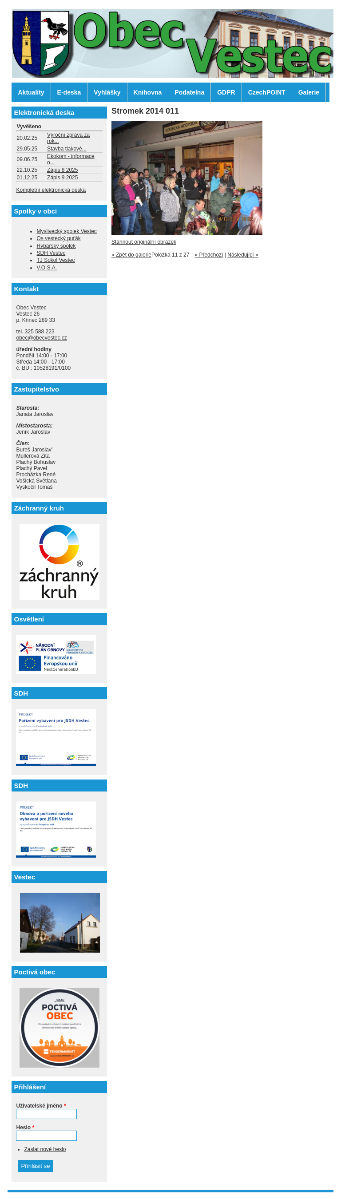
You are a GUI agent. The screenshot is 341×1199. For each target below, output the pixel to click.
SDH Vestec (50, 253)
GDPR (226, 92)
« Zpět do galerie (131, 255)
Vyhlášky (107, 92)
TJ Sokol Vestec (55, 260)
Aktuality (31, 92)
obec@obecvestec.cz (41, 338)
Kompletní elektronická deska (51, 190)
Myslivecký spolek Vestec (66, 231)
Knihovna (148, 92)
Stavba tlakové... (67, 149)
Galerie (308, 92)
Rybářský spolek (55, 246)
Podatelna (189, 92)
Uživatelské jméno (41, 1106)
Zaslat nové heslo (45, 1149)
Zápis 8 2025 (62, 170)
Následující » (242, 255)
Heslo (25, 1127)
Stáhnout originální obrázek (143, 242)
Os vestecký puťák (58, 238)
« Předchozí (208, 255)
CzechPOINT (266, 92)
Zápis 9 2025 (62, 177)
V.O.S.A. (46, 268)
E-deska (69, 92)
